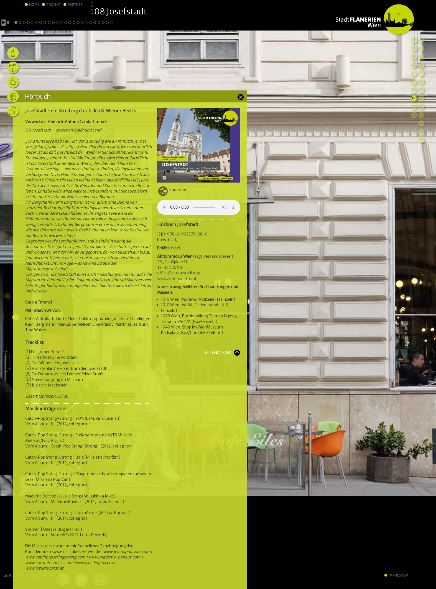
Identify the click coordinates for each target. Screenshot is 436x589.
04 (414, 65)
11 (421, 40)
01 (414, 40)
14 (421, 65)
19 (421, 106)
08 (414, 98)
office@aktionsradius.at (179, 273)
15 (421, 73)
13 (421, 56)
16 (421, 81)
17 (421, 90)
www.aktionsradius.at (177, 278)
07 (414, 90)
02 (414, 48)
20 (421, 115)
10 (414, 115)
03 (414, 56)
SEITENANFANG (218, 352)
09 (414, 106)
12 (421, 48)
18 (421, 98)
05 (414, 73)
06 (414, 81)
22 (421, 131)
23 (421, 140)
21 (421, 123)
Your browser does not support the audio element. (198, 207)
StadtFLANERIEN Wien (375, 20)
